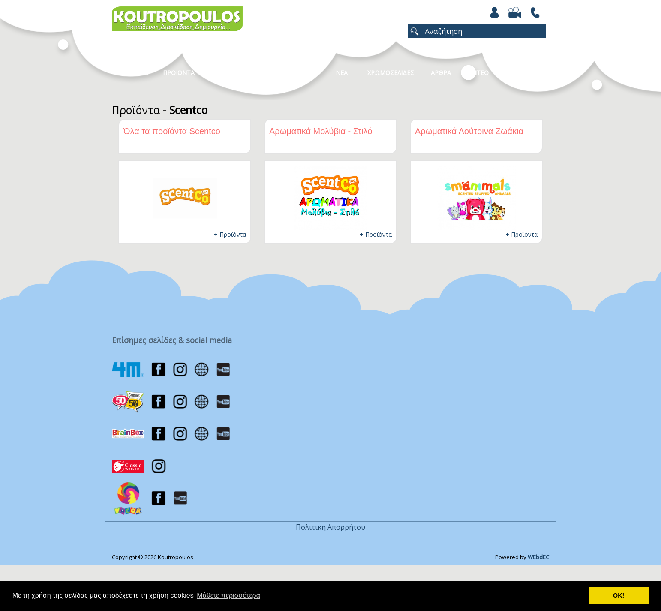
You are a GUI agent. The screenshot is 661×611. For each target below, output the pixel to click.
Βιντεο (477, 73)
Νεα (342, 73)
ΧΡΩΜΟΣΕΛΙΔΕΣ (390, 73)
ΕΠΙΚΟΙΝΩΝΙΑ (524, 73)
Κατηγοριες (244, 73)
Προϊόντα (136, 109)
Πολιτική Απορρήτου (330, 527)
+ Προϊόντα (230, 234)
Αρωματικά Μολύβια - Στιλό (320, 131)
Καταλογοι (298, 73)
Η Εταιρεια (132, 73)
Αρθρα (441, 73)
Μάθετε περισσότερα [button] (228, 595)
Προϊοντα (179, 73)
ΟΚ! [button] (618, 595)
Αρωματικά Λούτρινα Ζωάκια (469, 131)
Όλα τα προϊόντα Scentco (171, 131)
